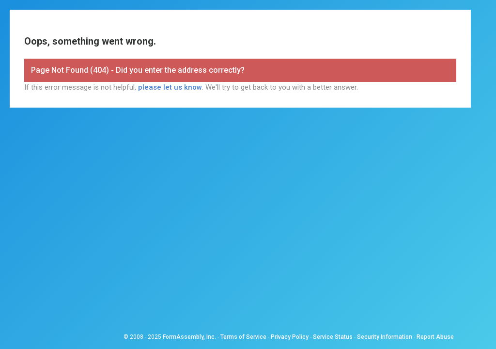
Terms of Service (243, 336)
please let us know (170, 87)
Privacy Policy (290, 336)
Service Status (333, 336)
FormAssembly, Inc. (189, 336)
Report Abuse (435, 336)
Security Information (384, 336)
